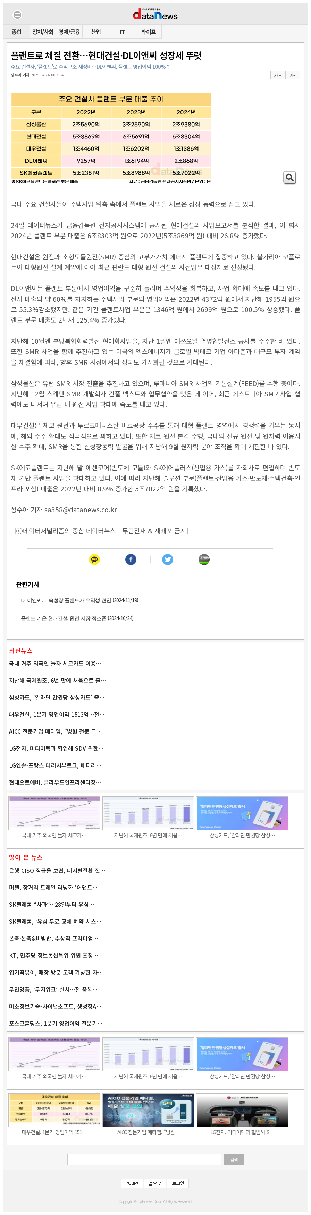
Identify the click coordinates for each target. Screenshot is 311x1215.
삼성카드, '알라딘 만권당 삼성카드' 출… (56, 697)
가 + (277, 75)
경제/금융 (69, 31)
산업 (96, 31)
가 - (292, 75)
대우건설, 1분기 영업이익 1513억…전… (56, 714)
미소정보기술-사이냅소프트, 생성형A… (55, 1006)
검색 (234, 1159)
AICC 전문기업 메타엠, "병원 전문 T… (54, 731)
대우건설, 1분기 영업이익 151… (54, 1132)
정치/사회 (42, 31)
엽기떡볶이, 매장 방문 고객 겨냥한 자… (56, 972)
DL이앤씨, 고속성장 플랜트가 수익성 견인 (66, 600)
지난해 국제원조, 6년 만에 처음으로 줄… (57, 680)
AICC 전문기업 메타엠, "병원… (148, 1132)
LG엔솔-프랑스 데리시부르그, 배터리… (55, 765)
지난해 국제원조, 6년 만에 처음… (148, 835)
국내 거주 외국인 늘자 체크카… (54, 835)
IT (122, 31)
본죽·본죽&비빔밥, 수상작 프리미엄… (53, 938)
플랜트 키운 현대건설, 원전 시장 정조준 (63, 618)
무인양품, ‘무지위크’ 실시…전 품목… (53, 989)
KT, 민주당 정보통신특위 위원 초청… (53, 955)
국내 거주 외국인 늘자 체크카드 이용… (55, 663)
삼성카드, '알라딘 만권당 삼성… (242, 835)
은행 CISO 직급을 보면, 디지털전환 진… (57, 870)
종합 (17, 31)
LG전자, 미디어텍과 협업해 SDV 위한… (56, 748)
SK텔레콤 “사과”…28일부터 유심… (51, 904)
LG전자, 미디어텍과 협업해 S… (242, 1132)
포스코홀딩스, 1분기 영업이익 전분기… (55, 1023)
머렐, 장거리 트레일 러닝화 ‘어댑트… (53, 887)
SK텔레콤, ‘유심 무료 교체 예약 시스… (55, 921)
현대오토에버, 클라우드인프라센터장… (55, 782)
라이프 (148, 31)
